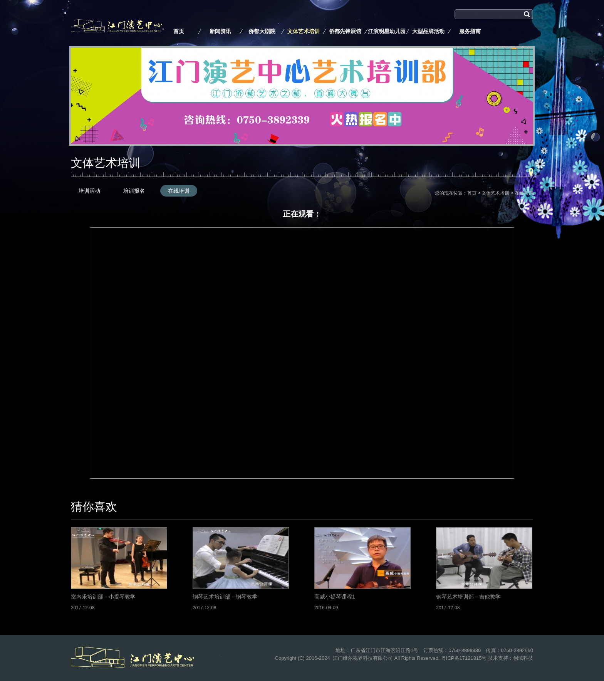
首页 (178, 31)
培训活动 (89, 191)
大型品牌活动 (428, 31)
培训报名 (134, 191)
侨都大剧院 (261, 31)
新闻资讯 (220, 31)
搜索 (460, 24)
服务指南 (470, 31)
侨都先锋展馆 (345, 31)
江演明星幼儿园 (387, 31)
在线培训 (179, 191)
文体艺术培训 (303, 31)
